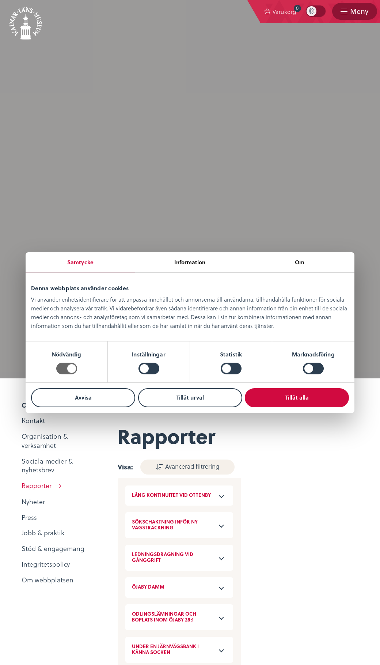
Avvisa (83, 397)
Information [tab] (189, 262)
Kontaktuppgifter (160, 551)
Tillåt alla (297, 397)
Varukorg (286, 10)
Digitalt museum (159, 477)
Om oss (27, 468)
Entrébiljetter (271, 478)
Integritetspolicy (40, 551)
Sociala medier (156, 562)
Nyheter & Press (157, 584)
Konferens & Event (279, 500)
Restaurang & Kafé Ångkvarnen (299, 510)
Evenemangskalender (284, 489)
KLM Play (148, 488)
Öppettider (268, 468)
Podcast (146, 498)
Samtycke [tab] (80, 262)
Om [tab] (299, 262)
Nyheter (28, 478)
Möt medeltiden (158, 520)
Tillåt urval (190, 397)
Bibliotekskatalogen (164, 509)
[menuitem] (280, 11)
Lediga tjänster (38, 489)
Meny (358, 11)
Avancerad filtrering (186, 87)
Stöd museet (153, 573)
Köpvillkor (31, 562)
